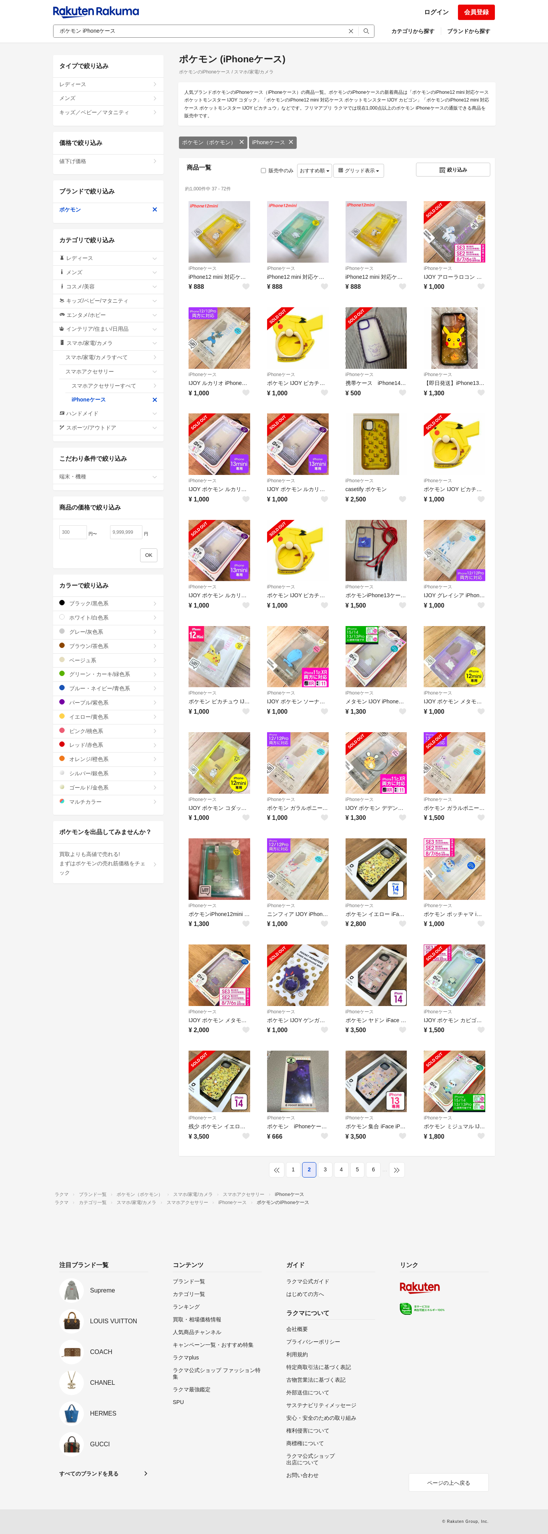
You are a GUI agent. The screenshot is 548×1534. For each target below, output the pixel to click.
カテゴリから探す (412, 31)
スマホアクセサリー (111, 371)
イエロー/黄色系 (108, 716)
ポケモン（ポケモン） (213, 142)
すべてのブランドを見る (89, 1474)
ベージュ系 (108, 660)
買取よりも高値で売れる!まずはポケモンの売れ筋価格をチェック (108, 863)
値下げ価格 (108, 161)
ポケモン (108, 210)
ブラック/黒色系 (108, 603)
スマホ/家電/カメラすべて (111, 357)
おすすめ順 (314, 170)
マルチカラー (108, 801)
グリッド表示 (358, 170)
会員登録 (476, 12)
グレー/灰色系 (108, 631)
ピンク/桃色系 (108, 731)
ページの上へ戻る (448, 1483)
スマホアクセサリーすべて (114, 386)
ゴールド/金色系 (108, 787)
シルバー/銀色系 (108, 773)
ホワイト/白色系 (108, 617)
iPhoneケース (273, 142)
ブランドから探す (468, 31)
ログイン (436, 12)
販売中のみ (277, 170)
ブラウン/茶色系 (108, 646)
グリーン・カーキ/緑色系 (108, 674)
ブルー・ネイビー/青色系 (108, 688)
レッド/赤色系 (108, 744)
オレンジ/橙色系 (108, 759)
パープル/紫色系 (108, 702)
